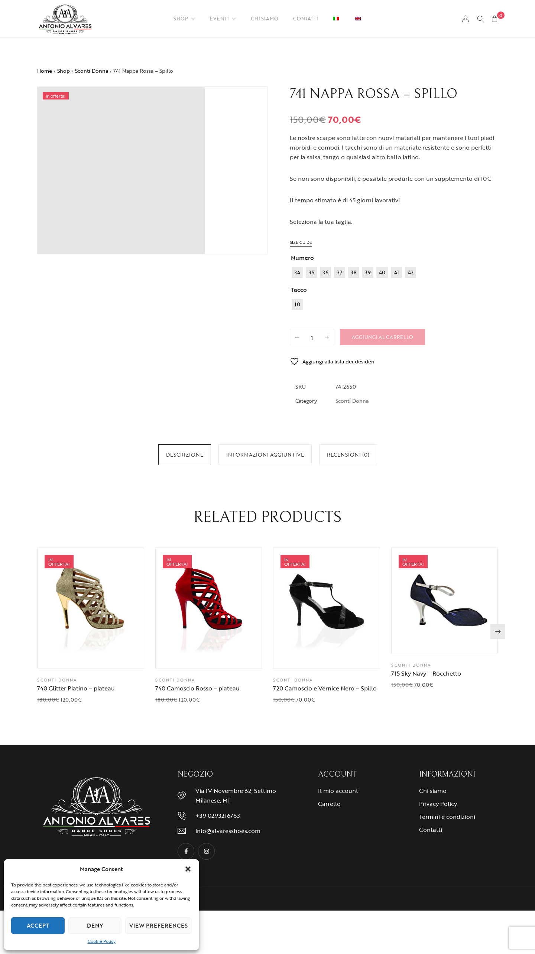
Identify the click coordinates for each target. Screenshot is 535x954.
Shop (63, 71)
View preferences (158, 925)
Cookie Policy (102, 941)
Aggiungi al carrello (382, 337)
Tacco (299, 289)
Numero (302, 258)
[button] (188, 869)
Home (44, 71)
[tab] (184, 455)
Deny (95, 925)
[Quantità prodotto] (312, 337)
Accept (38, 925)
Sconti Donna (91, 71)
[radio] (297, 272)
